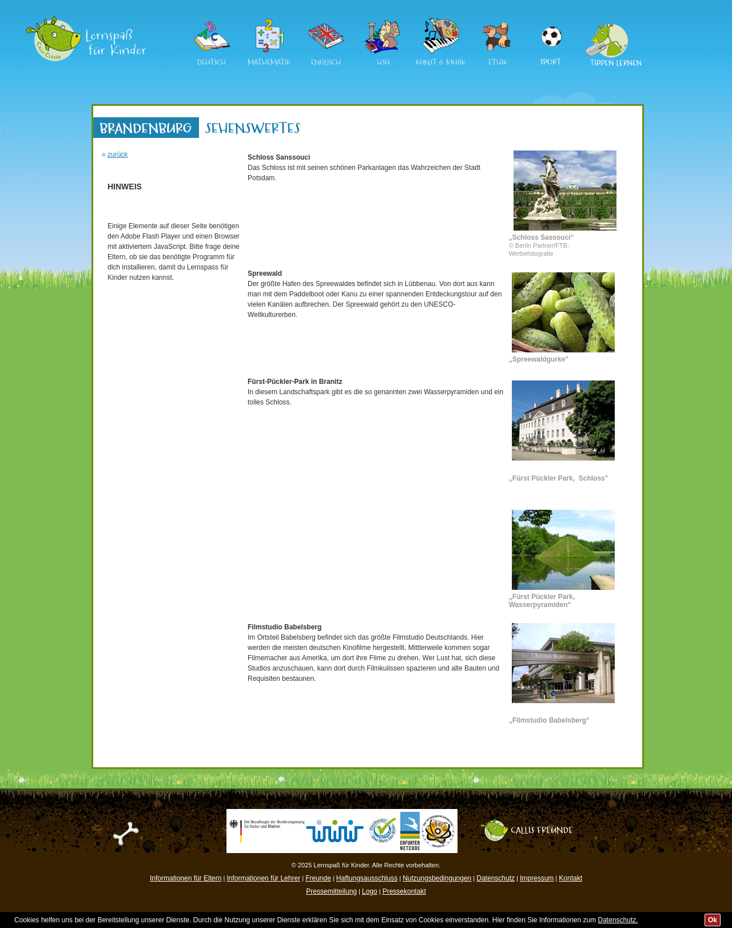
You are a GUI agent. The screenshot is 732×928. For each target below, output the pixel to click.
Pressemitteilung (331, 891)
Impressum (537, 878)
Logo (369, 891)
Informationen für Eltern (185, 878)
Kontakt (570, 878)
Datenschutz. (618, 920)
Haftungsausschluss (366, 878)
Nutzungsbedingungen (437, 878)
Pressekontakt (404, 891)
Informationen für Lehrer (263, 878)
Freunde (318, 878)
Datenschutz (495, 878)
